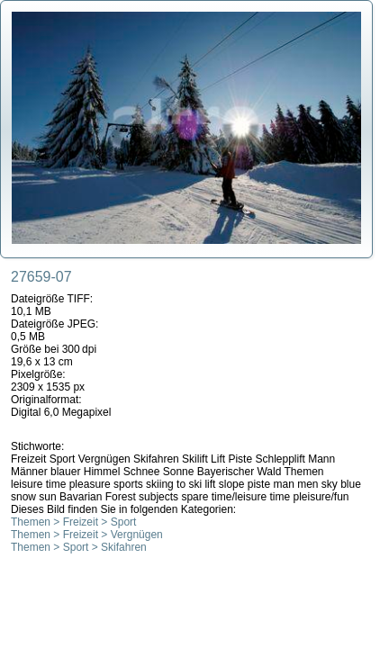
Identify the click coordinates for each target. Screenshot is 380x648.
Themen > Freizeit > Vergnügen (87, 534)
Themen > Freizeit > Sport (73, 522)
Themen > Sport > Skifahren (79, 547)
